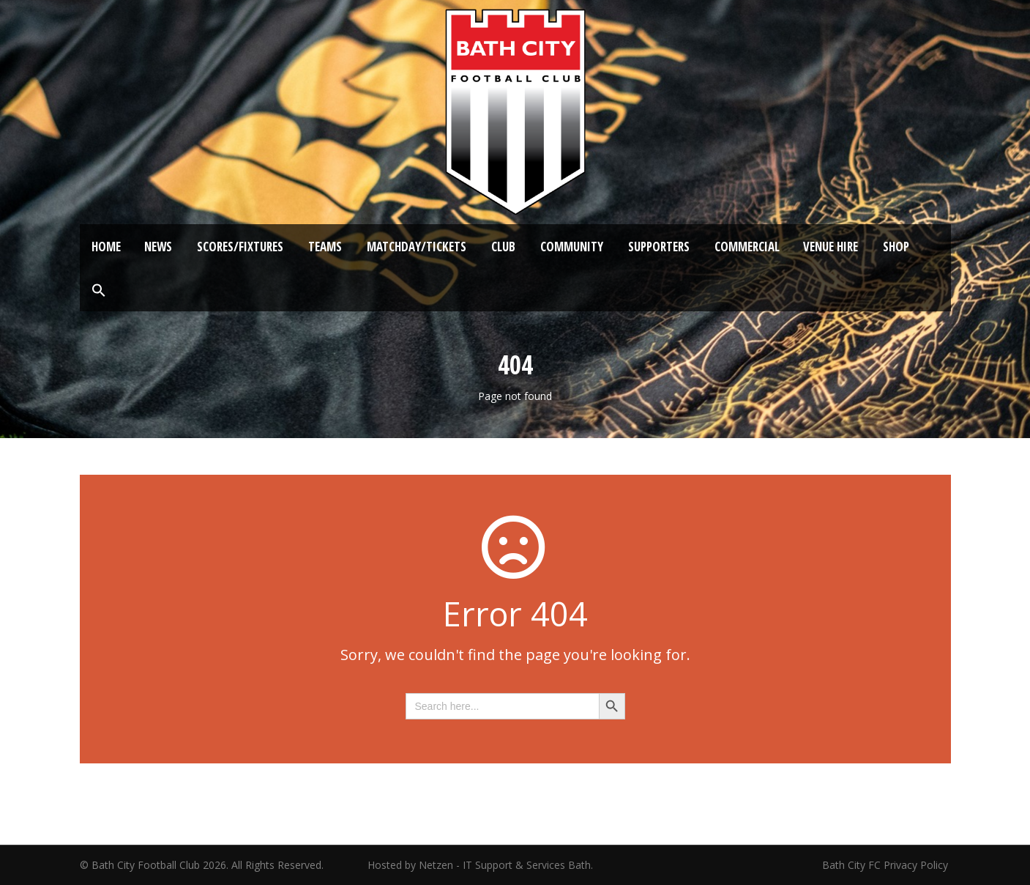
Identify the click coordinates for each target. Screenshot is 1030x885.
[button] (99, 290)
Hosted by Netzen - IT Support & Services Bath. (480, 865)
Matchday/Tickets (416, 246)
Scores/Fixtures (240, 246)
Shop (896, 246)
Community (571, 246)
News (158, 246)
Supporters (659, 246)
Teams (325, 246)
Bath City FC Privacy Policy (886, 865)
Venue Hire (830, 246)
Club (503, 246)
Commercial (747, 246)
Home (106, 246)
